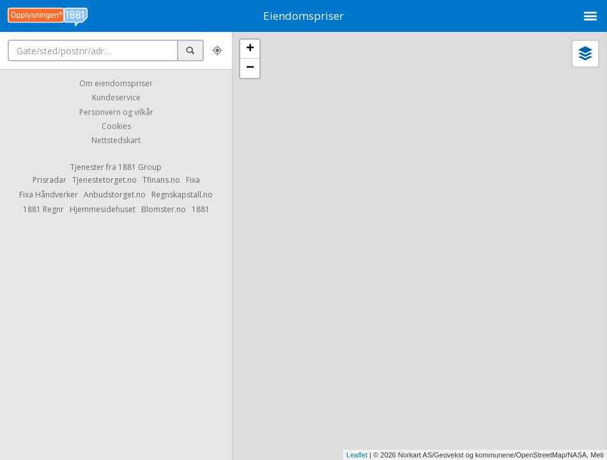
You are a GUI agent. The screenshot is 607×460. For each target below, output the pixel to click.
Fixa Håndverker (48, 194)
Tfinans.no (161, 179)
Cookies (116, 126)
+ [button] (250, 49)
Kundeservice (116, 98)
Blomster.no (163, 209)
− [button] (250, 68)
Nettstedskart (116, 140)
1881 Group (140, 167)
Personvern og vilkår (116, 112)
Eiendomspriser (303, 15)
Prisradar (49, 179)
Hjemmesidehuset (102, 209)
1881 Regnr (43, 209)
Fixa (193, 179)
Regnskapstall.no (182, 194)
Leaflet (356, 455)
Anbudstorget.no (115, 194)
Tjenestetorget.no (104, 179)
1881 (201, 209)
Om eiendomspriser (116, 83)
